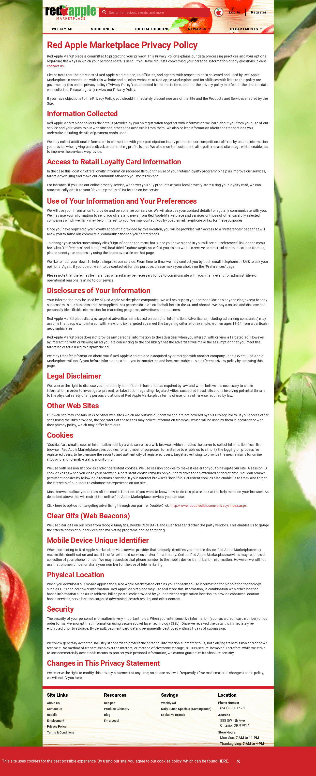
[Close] (238, 761)
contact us (55, 66)
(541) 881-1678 (232, 708)
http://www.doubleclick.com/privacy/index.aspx (208, 506)
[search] (158, 12)
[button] (200, 29)
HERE (223, 761)
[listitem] (53, 703)
